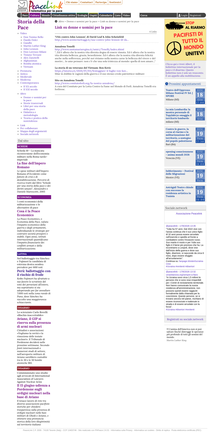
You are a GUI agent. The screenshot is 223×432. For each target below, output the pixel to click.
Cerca (143, 15)
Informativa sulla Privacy (121, 430)
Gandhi (28, 42)
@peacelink (172, 226)
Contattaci (86, 2)
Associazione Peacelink (189, 213)
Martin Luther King (35, 45)
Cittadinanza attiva (63, 15)
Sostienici (115, 2)
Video (126, 15)
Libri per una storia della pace (35, 108)
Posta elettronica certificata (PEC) (186, 430)
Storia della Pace (30, 24)
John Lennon (31, 48)
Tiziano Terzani (32, 54)
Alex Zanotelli (31, 57)
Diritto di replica (163, 430)
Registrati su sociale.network (185, 319)
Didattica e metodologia (31, 114)
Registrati (195, 15)
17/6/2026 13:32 (188, 271)
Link (22, 125)
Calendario (105, 15)
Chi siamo (72, 2)
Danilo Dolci (31, 39)
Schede (22, 146)
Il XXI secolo (31, 89)
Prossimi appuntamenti (185, 84)
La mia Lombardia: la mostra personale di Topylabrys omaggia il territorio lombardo (179, 114)
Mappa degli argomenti (33, 131)
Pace (25, 15)
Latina (22, 253)
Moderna (25, 79)
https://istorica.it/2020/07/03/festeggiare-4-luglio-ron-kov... (91, 70)
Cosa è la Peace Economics (28, 213)
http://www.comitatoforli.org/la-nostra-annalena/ (85, 83)
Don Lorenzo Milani (35, 51)
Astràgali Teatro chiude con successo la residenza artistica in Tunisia (179, 192)
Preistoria (25, 70)
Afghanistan (30, 60)
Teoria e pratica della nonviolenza (36, 119)
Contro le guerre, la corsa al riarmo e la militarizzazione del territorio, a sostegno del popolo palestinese (179, 134)
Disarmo (23, 307)
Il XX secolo (30, 86)
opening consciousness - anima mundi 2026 (179, 153)
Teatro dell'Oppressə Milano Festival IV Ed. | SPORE (179, 92)
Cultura (34, 15)
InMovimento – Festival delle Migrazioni (180, 172)
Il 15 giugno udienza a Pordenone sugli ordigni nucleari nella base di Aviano (33, 391)
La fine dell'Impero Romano (31, 165)
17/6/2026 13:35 (188, 226)
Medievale (26, 76)
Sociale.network (29, 134)
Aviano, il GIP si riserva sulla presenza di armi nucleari (34, 323)
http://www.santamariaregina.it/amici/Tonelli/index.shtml (89, 49)
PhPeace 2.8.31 (102, 430)
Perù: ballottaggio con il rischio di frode (34, 273)
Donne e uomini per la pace (35, 99)
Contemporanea (29, 82)
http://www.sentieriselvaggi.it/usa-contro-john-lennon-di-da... (92, 39)
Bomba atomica (32, 63)
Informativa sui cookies (144, 430)
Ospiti (93, 15)
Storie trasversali (33, 103)
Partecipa (101, 2)
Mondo (46, 15)
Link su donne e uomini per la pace (119, 21)
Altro (23, 93)
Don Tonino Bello (33, 36)
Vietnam (28, 66)
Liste (118, 15)
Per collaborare (29, 128)
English (135, 15)
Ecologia (82, 15)
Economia (24, 197)
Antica (24, 73)
